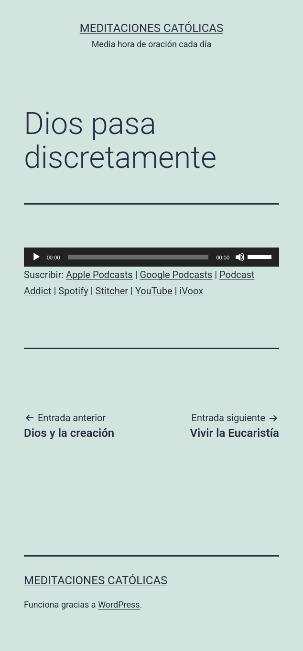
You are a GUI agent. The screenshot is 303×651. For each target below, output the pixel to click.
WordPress (119, 604)
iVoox (191, 291)
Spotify (73, 291)
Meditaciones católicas (151, 28)
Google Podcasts (176, 274)
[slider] (138, 257)
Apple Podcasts (99, 274)
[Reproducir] (36, 257)
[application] (151, 257)
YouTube (154, 291)
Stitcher (111, 291)
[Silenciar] (240, 257)
